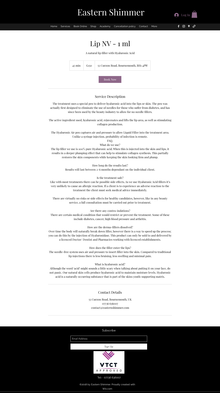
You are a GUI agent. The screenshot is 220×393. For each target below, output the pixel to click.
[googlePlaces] (189, 26)
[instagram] (183, 26)
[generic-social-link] (194, 26)
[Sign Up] (108, 347)
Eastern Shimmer (110, 12)
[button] (194, 14)
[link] (110, 79)
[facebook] (178, 26)
